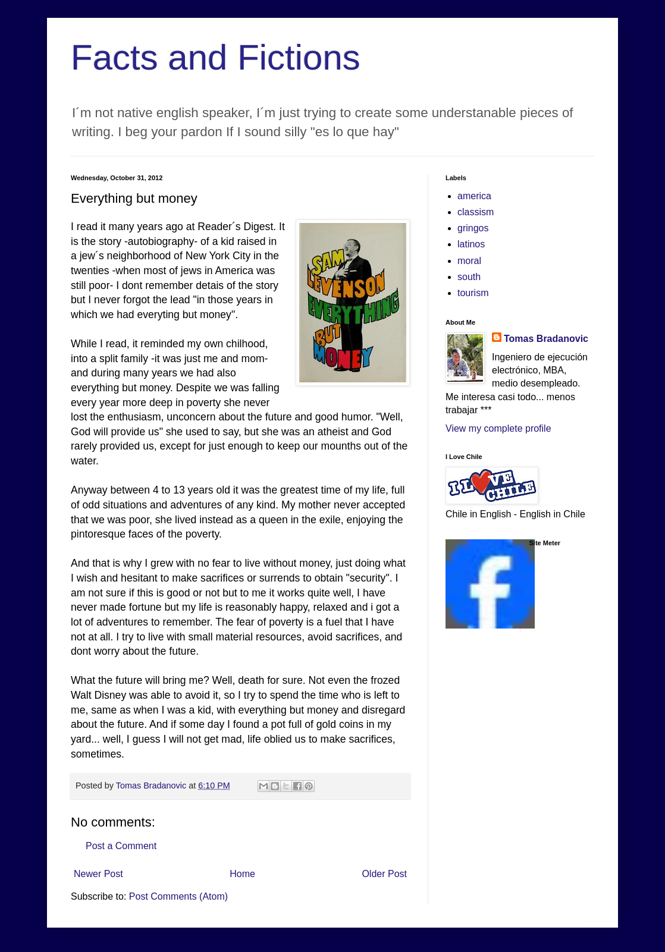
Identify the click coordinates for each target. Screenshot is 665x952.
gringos (472, 228)
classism (475, 212)
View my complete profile (498, 428)
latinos (471, 244)
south (469, 277)
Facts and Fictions (215, 57)
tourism (472, 293)
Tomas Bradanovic (546, 339)
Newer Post (98, 874)
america (474, 196)
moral (469, 261)
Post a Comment (121, 846)
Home (242, 874)
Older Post (384, 874)
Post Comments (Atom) (178, 896)
